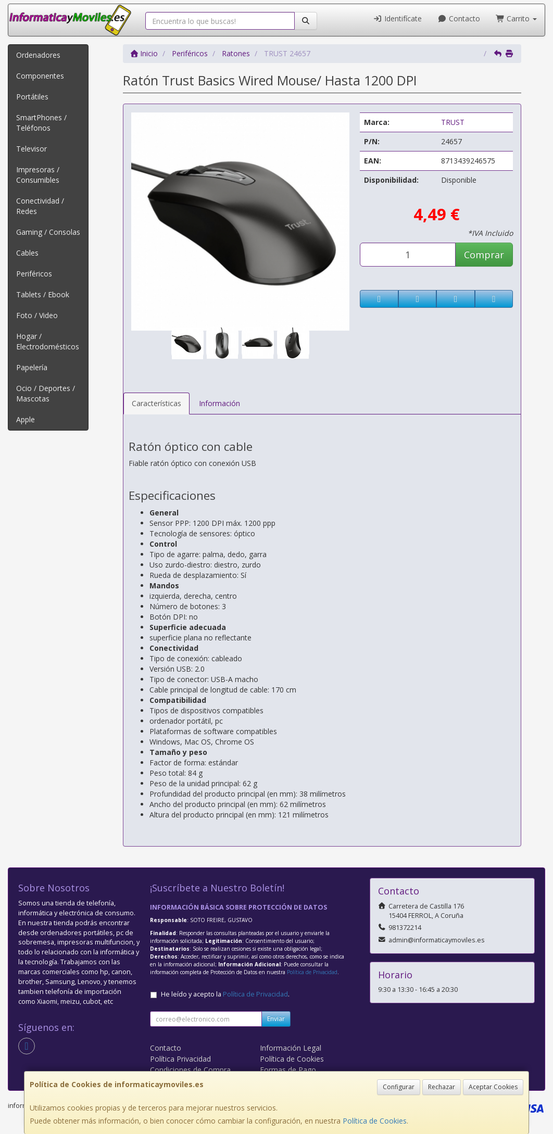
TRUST (452, 122)
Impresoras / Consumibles (37, 175)
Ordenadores (38, 55)
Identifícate (397, 18)
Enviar (276, 1018)
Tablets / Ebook (42, 294)
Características (156, 403)
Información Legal (290, 1048)
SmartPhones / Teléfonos (41, 122)
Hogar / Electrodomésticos (47, 341)
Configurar (398, 1086)
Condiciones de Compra (190, 1070)
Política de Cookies (375, 1121)
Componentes (40, 76)
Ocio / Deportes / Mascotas (45, 393)
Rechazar (441, 1086)
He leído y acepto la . (225, 994)
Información (219, 403)
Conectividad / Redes (40, 206)
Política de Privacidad (312, 972)
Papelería (31, 367)
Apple (25, 419)
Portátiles (32, 97)
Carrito (516, 18)
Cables (27, 253)
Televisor (31, 149)
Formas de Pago (288, 1070)
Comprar (484, 254)
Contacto (458, 18)
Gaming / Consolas (48, 232)
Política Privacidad (180, 1059)
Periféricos (34, 274)
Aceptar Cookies (493, 1086)
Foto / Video (37, 315)
